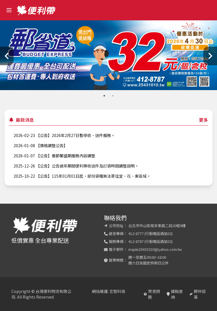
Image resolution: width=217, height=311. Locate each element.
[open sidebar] (9, 10)
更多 (203, 119)
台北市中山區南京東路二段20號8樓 (157, 225)
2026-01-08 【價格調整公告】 (41, 145)
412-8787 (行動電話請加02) (150, 241)
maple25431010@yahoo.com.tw (155, 249)
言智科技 (117, 291)
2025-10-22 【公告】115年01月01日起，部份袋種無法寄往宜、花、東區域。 (82, 176)
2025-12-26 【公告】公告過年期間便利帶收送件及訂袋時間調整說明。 (76, 166)
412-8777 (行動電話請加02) (150, 233)
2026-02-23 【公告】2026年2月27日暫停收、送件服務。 (64, 135)
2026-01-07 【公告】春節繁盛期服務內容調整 (54, 155)
